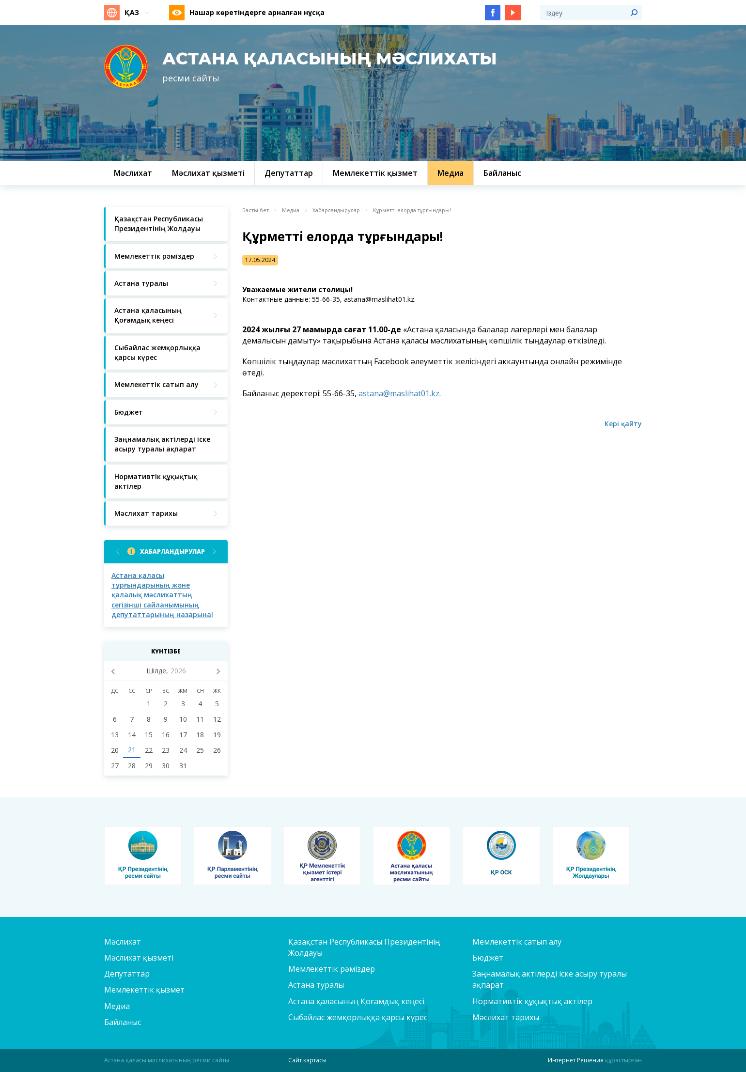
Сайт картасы (307, 1060)
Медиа (290, 210)
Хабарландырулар (172, 551)
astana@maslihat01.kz (398, 393)
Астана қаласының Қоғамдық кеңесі (356, 1001)
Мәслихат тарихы (505, 1017)
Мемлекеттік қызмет (144, 989)
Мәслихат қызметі (138, 957)
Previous (117, 551)
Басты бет (255, 210)
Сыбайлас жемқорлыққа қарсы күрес (357, 1017)
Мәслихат (122, 941)
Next (214, 551)
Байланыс (122, 1022)
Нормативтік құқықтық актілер (532, 1001)
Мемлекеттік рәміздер (331, 968)
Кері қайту (623, 423)
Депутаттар (127, 973)
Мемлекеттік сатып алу (516, 941)
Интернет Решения (576, 1060)
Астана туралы (316, 984)
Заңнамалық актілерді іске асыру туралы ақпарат (549, 979)
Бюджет (487, 957)
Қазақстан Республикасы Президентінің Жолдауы (364, 947)
